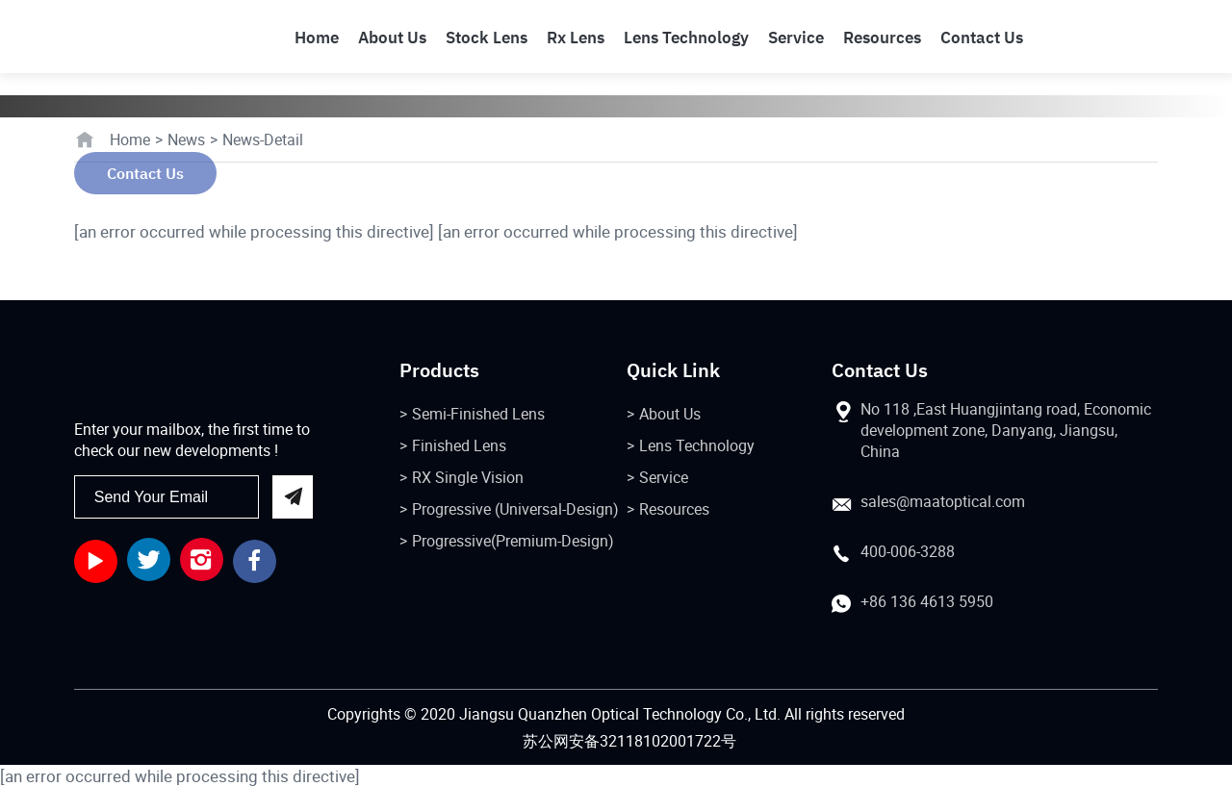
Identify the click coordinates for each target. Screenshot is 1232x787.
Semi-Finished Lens (478, 413)
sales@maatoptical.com (942, 501)
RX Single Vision (468, 477)
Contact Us (145, 173)
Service (663, 477)
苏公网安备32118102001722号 (629, 740)
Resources (674, 509)
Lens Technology (697, 445)
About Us (670, 413)
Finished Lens (459, 445)
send (292, 497)
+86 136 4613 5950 (926, 601)
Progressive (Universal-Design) (515, 509)
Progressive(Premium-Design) (513, 540)
